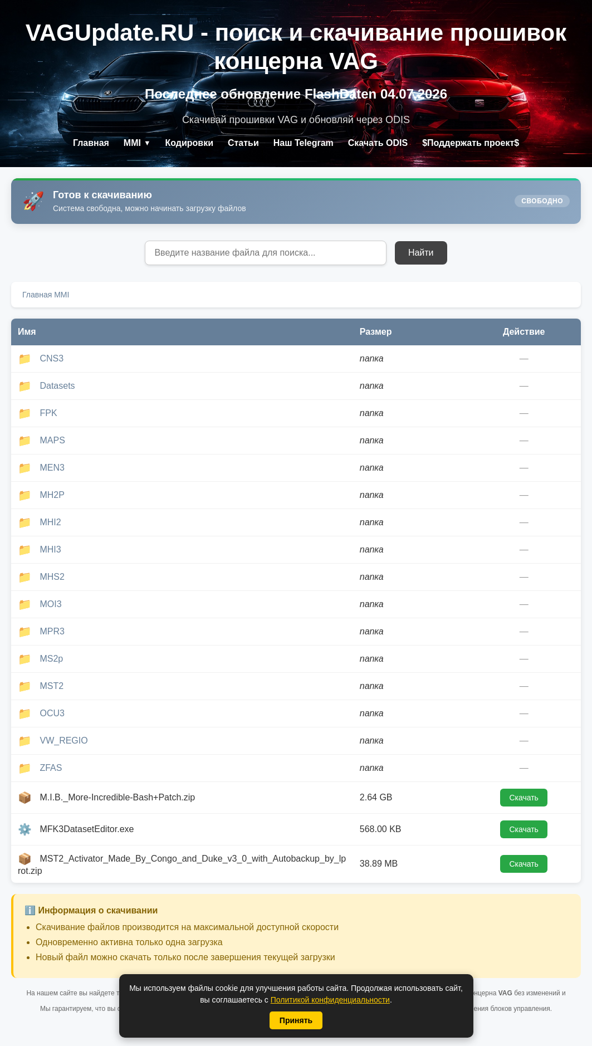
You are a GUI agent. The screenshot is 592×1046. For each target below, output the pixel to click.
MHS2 (52, 576)
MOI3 (50, 604)
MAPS (52, 440)
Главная (90, 143)
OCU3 (52, 713)
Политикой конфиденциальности (330, 999)
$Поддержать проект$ (470, 143)
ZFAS (51, 768)
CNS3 (51, 358)
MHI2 (50, 522)
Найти (421, 252)
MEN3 (52, 467)
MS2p (51, 658)
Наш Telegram (303, 143)
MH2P (52, 495)
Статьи (243, 143)
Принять (296, 1020)
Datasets (57, 385)
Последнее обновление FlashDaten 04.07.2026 (296, 93)
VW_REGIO (63, 740)
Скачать (524, 797)
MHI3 (50, 549)
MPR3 (52, 631)
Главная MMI (45, 294)
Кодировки (189, 143)
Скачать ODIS (378, 143)
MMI (137, 143)
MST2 (51, 686)
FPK (48, 413)
